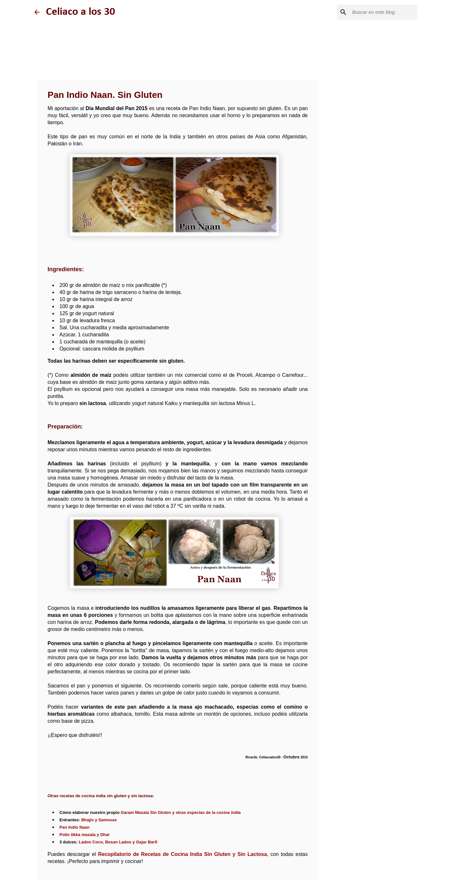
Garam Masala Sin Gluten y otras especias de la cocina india (181, 812)
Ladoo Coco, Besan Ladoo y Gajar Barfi (118, 842)
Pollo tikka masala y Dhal (84, 834)
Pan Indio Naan (74, 827)
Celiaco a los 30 (80, 12)
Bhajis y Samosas (99, 819)
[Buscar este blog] (383, 12)
